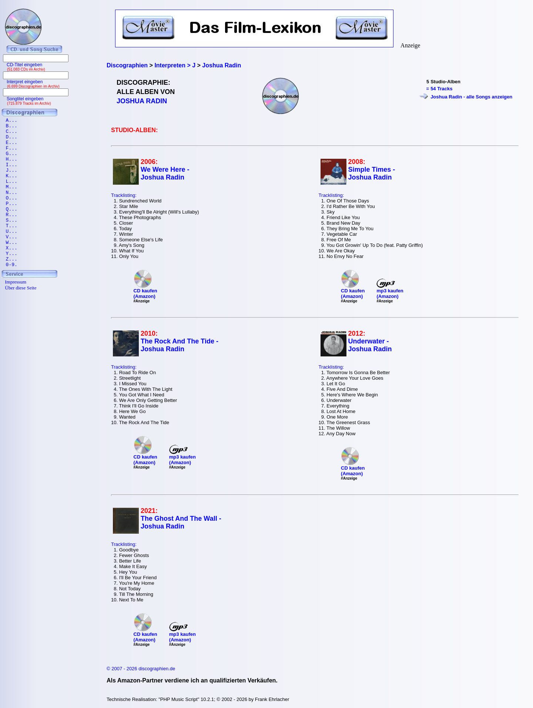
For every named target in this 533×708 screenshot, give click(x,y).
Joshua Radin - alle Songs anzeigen (471, 97)
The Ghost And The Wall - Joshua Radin (181, 522)
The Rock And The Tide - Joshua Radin (179, 345)
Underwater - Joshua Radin (370, 345)
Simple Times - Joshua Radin (371, 173)
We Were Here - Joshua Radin (165, 173)
